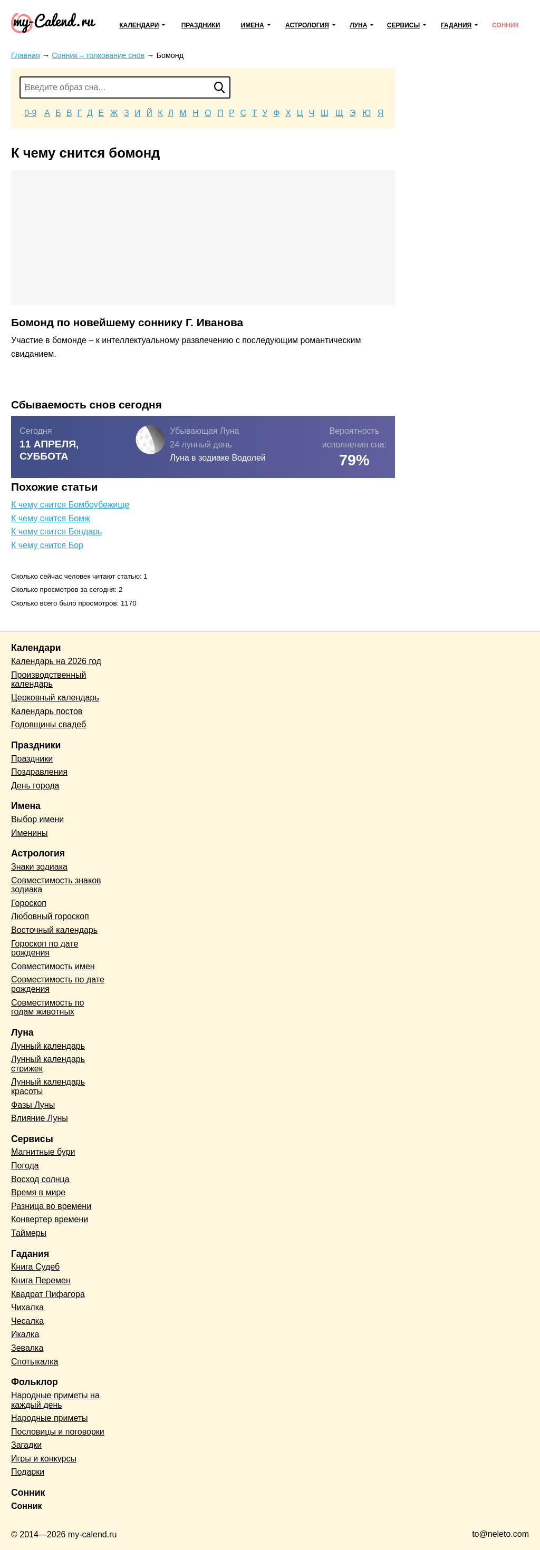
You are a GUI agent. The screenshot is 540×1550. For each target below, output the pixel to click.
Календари (139, 25)
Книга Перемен (41, 1280)
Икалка (25, 1334)
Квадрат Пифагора (48, 1294)
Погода (25, 1165)
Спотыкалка (34, 1361)
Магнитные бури (43, 1151)
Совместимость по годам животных (47, 1007)
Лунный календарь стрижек (48, 1064)
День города (35, 785)
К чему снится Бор (47, 545)
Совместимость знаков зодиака (56, 885)
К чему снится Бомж (50, 518)
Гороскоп (28, 903)
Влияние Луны (39, 1118)
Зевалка (27, 1347)
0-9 (30, 113)
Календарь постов (46, 711)
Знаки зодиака (39, 866)
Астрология (307, 25)
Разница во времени (51, 1206)
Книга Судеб (35, 1266)
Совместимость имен (53, 966)
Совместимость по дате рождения (57, 984)
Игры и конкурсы (43, 1458)
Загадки (26, 1444)
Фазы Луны (33, 1104)
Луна (358, 25)
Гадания (456, 25)
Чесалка (27, 1321)
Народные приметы (49, 1417)
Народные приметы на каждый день (55, 1400)
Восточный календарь (54, 929)
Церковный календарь (55, 697)
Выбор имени (37, 819)
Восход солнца (40, 1179)
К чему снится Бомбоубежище (70, 504)
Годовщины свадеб (48, 724)
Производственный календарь (48, 679)
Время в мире (38, 1192)
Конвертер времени (49, 1219)
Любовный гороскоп (50, 916)
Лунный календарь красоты (48, 1086)
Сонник (505, 25)
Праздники (200, 25)
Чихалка (27, 1307)
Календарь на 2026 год (56, 661)
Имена (252, 25)
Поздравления (39, 771)
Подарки (27, 1471)
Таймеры (28, 1233)
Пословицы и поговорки (57, 1431)
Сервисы (403, 25)
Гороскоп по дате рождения (44, 948)
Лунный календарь (48, 1045)
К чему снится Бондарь (56, 531)
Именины (29, 832)
